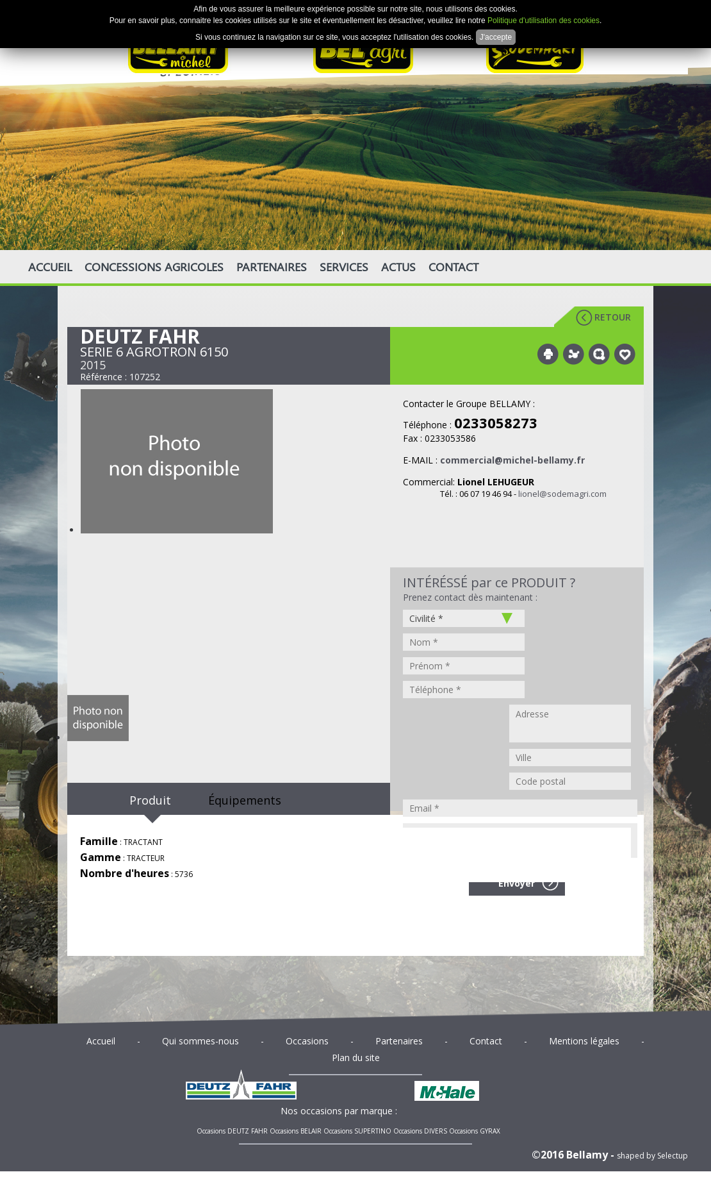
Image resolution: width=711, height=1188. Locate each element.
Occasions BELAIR (296, 1130)
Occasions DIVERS (420, 1130)
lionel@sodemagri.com (562, 493)
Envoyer (516, 883)
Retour (612, 317)
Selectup (672, 1155)
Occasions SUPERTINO (357, 1130)
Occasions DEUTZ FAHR (232, 1130)
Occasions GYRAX (474, 1130)
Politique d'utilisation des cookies (543, 20)
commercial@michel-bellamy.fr (512, 460)
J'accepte (496, 37)
